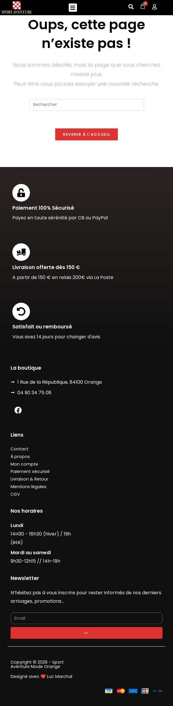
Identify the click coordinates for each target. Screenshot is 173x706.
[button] (73, 8)
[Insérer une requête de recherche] (86, 105)
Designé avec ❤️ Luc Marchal (41, 676)
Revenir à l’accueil (86, 134)
